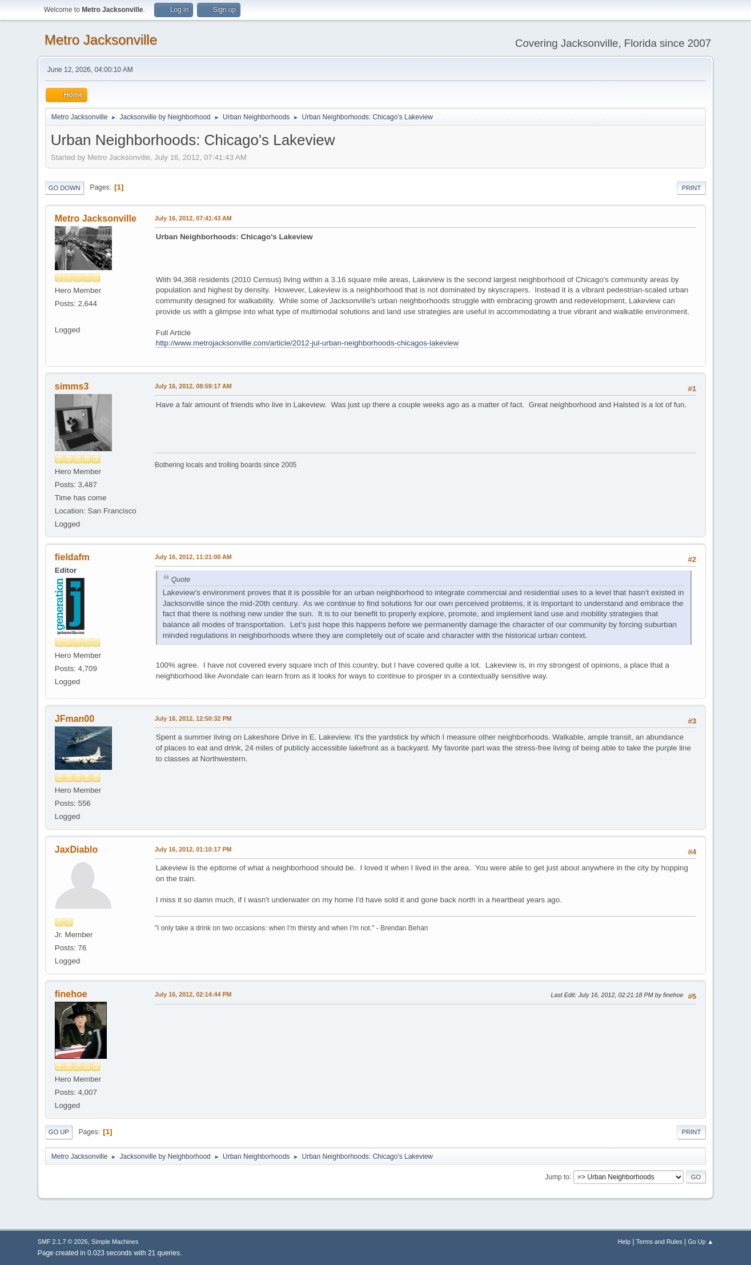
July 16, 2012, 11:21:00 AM (193, 556)
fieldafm (72, 557)
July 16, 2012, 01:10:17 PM (193, 849)
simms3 (72, 386)
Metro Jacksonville (101, 39)
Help (624, 1241)
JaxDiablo (76, 849)
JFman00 (74, 719)
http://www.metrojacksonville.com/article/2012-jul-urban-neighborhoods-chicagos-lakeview (307, 343)
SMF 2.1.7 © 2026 (63, 1241)
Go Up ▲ (700, 1241)
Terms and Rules (659, 1241)
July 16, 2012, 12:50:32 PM (193, 718)
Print (691, 187)
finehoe (71, 994)
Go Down (65, 187)
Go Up (59, 1132)
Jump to (557, 1176)
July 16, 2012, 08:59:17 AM (193, 386)
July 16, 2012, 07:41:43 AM (193, 218)
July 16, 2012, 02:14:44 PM (193, 994)
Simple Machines (114, 1241)
